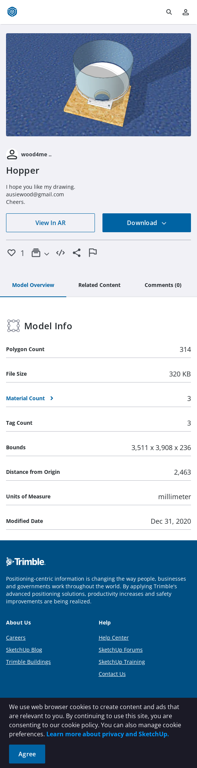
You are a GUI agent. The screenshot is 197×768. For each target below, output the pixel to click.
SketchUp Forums (121, 649)
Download (147, 223)
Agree (27, 754)
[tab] (33, 285)
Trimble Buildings (28, 661)
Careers (16, 637)
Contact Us (112, 673)
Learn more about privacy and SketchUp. (107, 734)
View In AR (50, 223)
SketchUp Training (122, 661)
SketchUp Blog (24, 649)
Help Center (114, 637)
